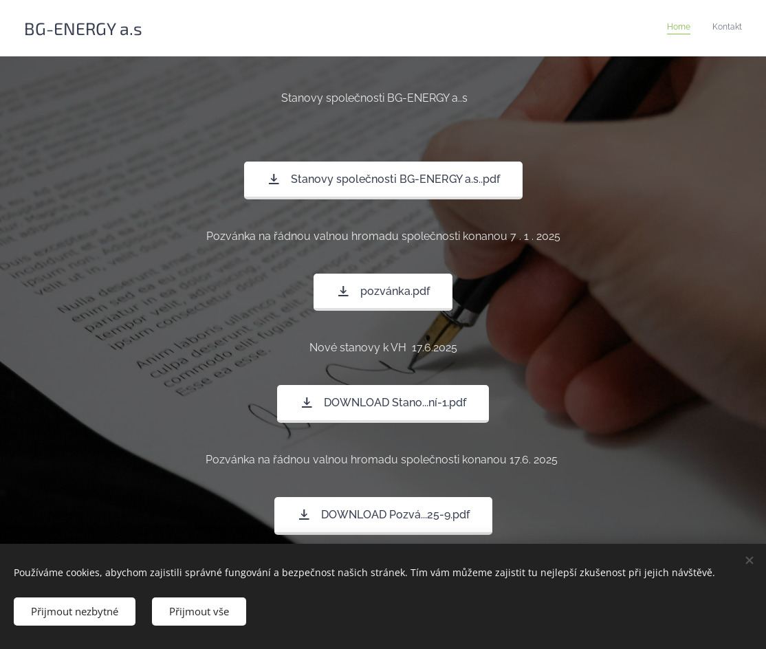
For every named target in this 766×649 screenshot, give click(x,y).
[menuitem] (723, 28)
